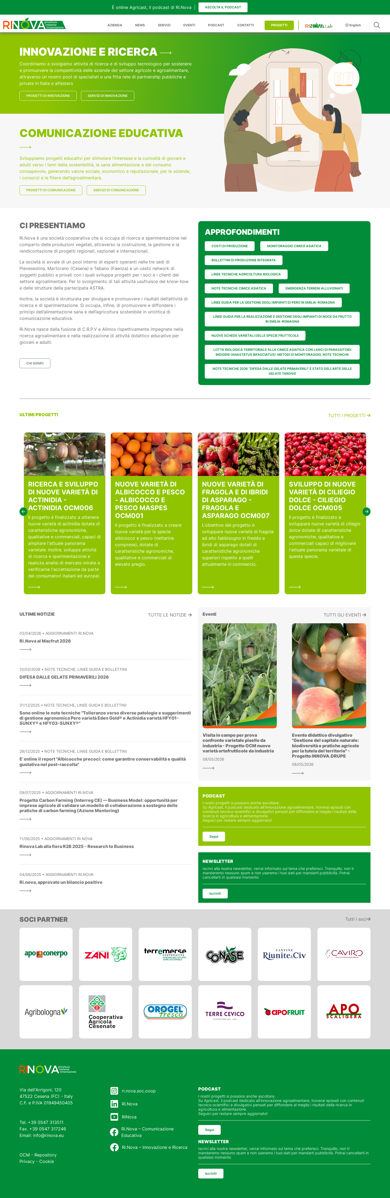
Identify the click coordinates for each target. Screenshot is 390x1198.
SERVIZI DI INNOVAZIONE (108, 96)
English (353, 25)
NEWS (140, 25)
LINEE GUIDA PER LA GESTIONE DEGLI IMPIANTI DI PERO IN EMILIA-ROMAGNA (273, 302)
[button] (23, 511)
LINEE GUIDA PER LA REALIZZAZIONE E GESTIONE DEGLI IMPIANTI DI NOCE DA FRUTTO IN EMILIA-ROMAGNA (282, 318)
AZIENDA (115, 25)
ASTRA (97, 288)
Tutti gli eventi (345, 615)
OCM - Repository (38, 1155)
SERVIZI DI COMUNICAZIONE (116, 190)
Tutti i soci (357, 919)
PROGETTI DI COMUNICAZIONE (51, 190)
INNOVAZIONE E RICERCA (95, 51)
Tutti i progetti (349, 415)
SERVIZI (164, 25)
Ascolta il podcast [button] (223, 7)
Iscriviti (215, 893)
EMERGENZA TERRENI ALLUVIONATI (314, 288)
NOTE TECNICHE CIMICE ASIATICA (239, 288)
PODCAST (216, 25)
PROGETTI (279, 25)
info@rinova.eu (48, 1135)
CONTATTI (245, 25)
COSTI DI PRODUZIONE (230, 246)
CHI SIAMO (35, 363)
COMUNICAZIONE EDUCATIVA (101, 137)
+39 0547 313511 (45, 1122)
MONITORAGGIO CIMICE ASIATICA (294, 246)
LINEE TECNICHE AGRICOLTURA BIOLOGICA (246, 274)
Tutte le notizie (170, 615)
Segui (213, 836)
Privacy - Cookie (37, 1161)
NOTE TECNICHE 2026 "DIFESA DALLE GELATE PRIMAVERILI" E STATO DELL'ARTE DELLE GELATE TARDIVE (282, 371)
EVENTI (189, 25)
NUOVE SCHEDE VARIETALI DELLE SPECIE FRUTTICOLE (255, 335)
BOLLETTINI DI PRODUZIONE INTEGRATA (244, 260)
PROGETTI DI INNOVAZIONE (48, 96)
